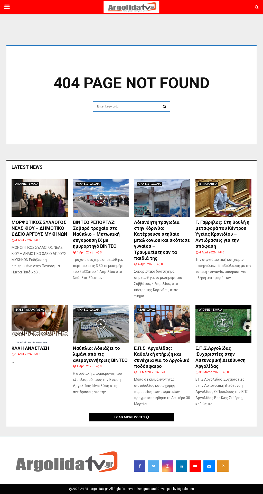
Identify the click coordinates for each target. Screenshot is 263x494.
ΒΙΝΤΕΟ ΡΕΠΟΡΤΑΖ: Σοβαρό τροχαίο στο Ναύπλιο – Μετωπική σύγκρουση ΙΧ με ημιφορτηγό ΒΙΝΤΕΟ (96, 234)
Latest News (27, 167)
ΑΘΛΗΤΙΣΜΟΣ (146, 309)
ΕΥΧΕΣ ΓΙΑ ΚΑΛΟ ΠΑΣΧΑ (29, 309)
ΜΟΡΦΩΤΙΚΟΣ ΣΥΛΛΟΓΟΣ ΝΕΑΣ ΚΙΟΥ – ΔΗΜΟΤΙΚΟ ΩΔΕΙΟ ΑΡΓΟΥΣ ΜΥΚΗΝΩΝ (39, 228)
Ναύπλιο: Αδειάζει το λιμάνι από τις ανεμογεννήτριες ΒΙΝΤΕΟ (100, 354)
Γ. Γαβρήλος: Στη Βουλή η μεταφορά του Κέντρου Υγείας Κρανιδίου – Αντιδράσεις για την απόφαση (222, 234)
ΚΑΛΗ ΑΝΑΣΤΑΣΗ (30, 348)
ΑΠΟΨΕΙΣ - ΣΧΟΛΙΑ (26, 183)
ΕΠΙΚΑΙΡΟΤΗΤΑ (208, 183)
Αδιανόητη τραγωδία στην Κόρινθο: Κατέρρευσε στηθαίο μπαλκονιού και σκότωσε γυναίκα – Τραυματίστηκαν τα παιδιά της (162, 240)
